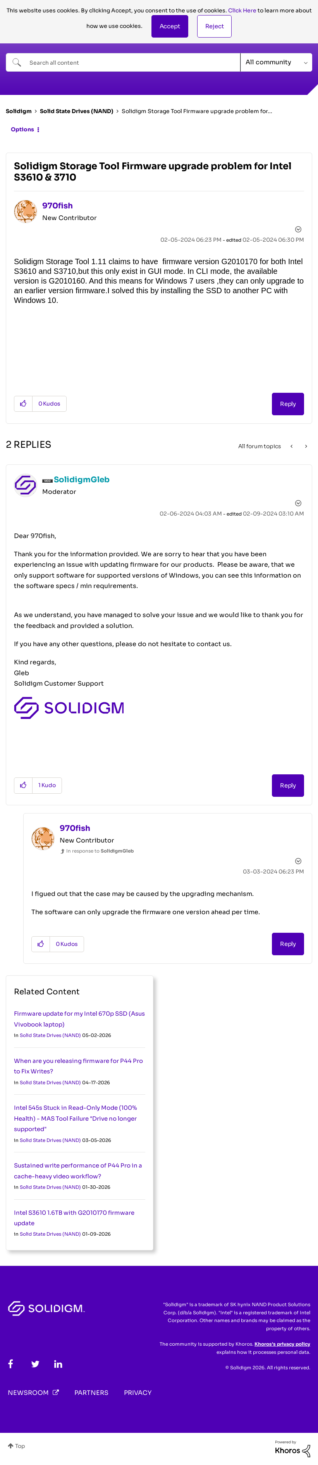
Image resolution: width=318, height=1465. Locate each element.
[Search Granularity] (276, 62)
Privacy (137, 1393)
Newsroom (28, 1393)
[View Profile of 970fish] (57, 206)
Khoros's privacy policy (282, 1344)
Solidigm (19, 111)
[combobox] (123, 62)
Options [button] (22, 129)
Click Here (242, 10)
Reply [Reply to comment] (288, 785)
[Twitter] (35, 1364)
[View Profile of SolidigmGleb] (82, 480)
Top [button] (20, 1446)
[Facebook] (10, 1364)
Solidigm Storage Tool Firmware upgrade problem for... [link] (197, 111)
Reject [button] (214, 26)
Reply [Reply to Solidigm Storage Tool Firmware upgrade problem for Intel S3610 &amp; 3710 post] (288, 404)
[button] (169, 26)
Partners (91, 1393)
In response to (100, 851)
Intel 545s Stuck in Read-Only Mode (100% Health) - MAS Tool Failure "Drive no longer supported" (75, 1118)
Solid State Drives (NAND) (76, 111)
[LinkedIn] (58, 1364)
